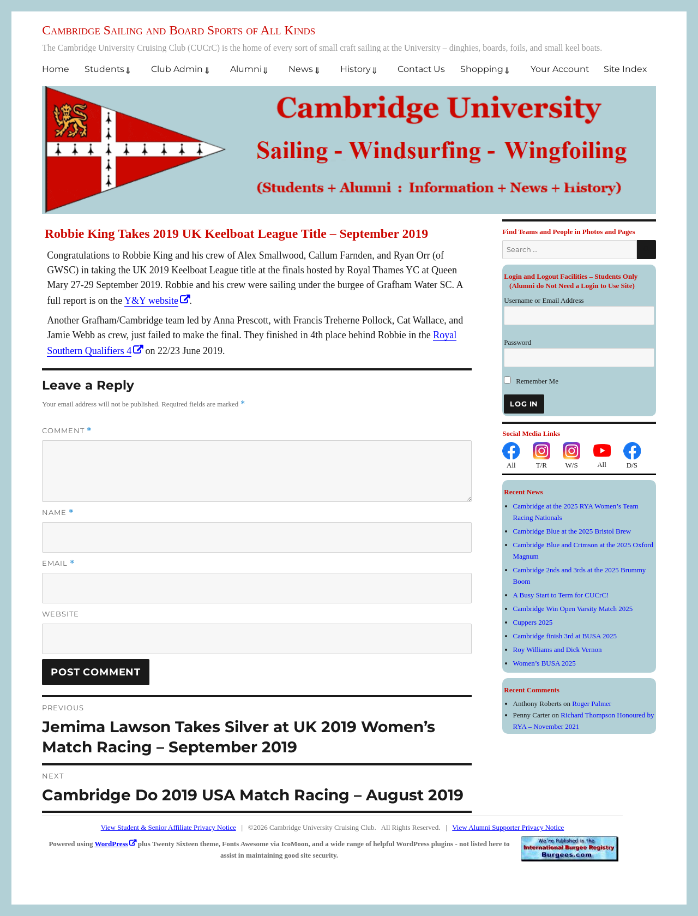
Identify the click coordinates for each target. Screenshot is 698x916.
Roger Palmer (591, 703)
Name (58, 512)
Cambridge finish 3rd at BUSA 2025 (565, 636)
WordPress (111, 844)
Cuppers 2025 (533, 622)
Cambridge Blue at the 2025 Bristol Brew (572, 531)
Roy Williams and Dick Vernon (557, 649)
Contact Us (421, 69)
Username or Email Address (543, 300)
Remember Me (531, 381)
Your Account (560, 69)
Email (58, 563)
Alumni (246, 69)
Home (55, 69)
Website (60, 613)
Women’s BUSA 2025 (544, 663)
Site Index (625, 69)
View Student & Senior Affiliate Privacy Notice (168, 827)
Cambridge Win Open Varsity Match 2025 (573, 608)
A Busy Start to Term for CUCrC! (561, 595)
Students (104, 69)
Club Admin (177, 69)
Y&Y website (151, 300)
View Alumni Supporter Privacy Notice (508, 827)
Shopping (481, 69)
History (355, 69)
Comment (67, 430)
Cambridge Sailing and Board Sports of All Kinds (178, 30)
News (300, 69)
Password (517, 342)
